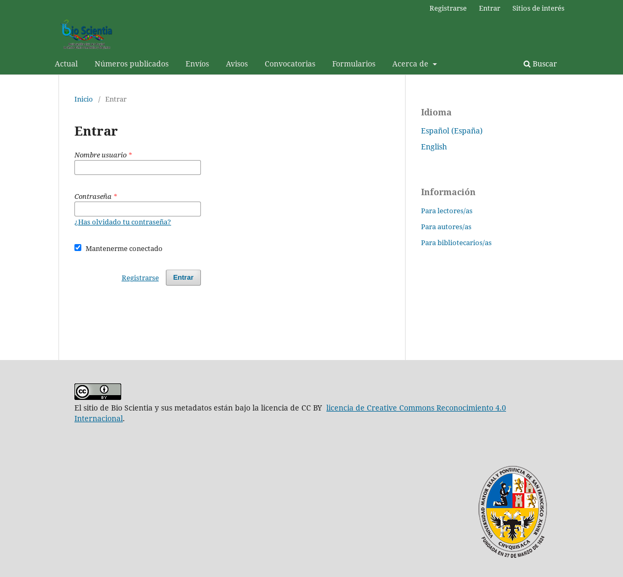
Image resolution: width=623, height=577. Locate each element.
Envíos (197, 63)
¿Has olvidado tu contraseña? (122, 222)
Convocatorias (290, 63)
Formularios (353, 63)
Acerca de (411, 63)
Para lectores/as (447, 210)
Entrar (489, 8)
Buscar (540, 63)
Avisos (237, 63)
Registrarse (448, 8)
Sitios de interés (538, 8)
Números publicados (132, 63)
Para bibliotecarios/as (456, 242)
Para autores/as (446, 226)
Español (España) (452, 131)
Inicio (83, 99)
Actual (66, 63)
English (434, 146)
